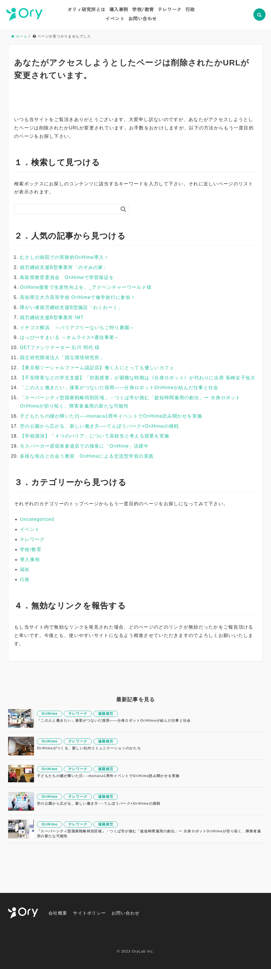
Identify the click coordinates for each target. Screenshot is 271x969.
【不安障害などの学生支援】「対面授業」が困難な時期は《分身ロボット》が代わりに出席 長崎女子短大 (138, 377)
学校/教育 (143, 9)
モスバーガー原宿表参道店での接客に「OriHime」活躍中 (84, 446)
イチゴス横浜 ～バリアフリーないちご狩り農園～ (77, 327)
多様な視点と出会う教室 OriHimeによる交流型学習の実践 (87, 455)
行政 (190, 9)
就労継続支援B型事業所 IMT (52, 317)
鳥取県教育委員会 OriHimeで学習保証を (67, 277)
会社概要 (58, 912)
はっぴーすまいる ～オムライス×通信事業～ (69, 337)
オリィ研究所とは (86, 9)
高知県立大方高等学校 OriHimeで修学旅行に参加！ (78, 297)
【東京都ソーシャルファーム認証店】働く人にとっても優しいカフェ (97, 367)
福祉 (25, 569)
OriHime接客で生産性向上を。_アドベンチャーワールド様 (86, 287)
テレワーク (170, 9)
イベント (114, 18)
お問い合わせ (142, 18)
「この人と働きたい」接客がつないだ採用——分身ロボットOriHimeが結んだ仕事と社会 (119, 387)
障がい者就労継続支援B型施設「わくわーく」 (71, 307)
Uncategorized (37, 519)
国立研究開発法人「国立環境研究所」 (62, 357)
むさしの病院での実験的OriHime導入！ (64, 257)
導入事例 (118, 9)
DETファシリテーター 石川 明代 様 (60, 347)
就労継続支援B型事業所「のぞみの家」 (64, 267)
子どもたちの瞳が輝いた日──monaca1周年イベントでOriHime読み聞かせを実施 (111, 415)
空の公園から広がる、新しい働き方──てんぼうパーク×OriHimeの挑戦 (99, 425)
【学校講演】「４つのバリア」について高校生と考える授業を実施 (94, 435)
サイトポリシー (91, 912)
